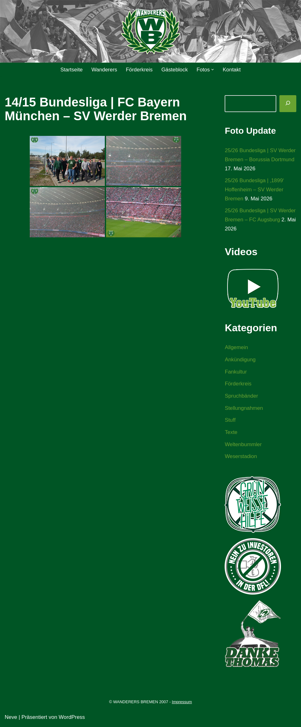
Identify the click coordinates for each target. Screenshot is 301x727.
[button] (213, 69)
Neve (11, 718)
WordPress (72, 718)
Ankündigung (240, 360)
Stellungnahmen (244, 409)
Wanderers (104, 70)
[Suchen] (287, 103)
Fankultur (236, 372)
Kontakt (232, 70)
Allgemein (236, 348)
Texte (231, 433)
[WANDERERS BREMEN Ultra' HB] (150, 31)
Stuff (230, 421)
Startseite (71, 70)
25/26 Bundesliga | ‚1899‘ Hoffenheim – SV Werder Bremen (254, 190)
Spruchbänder (241, 397)
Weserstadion (241, 458)
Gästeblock (174, 70)
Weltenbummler (243, 445)
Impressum (182, 703)
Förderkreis (139, 70)
